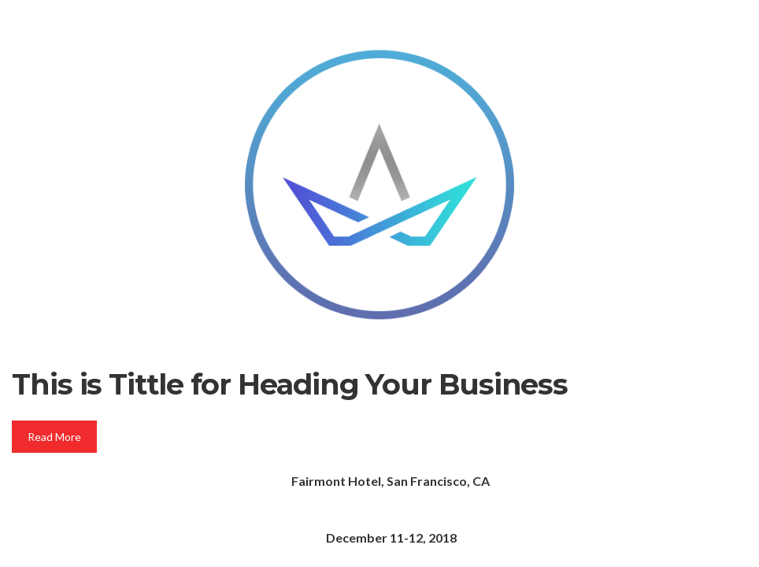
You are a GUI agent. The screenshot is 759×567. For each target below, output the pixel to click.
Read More (54, 436)
